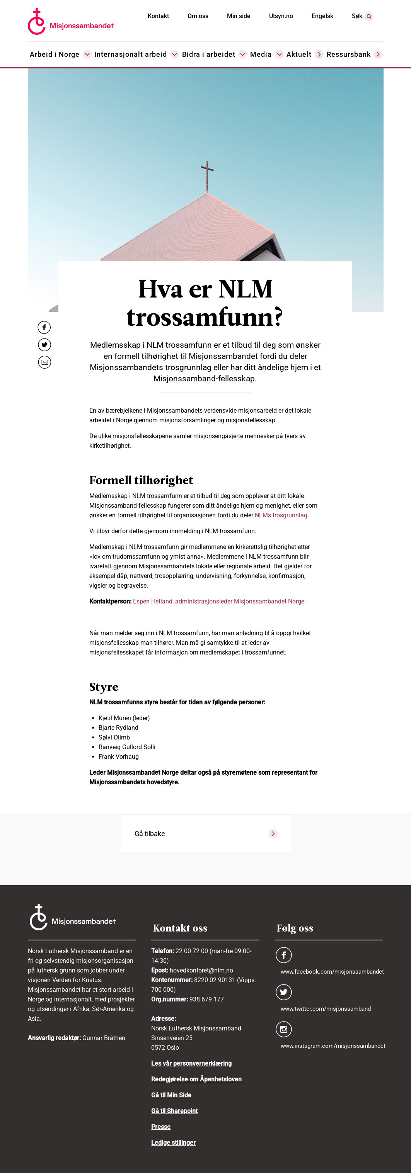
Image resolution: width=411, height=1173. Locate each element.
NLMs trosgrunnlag (281, 515)
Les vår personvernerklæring (191, 1063)
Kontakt (158, 16)
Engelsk (322, 16)
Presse (161, 1126)
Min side (239, 16)
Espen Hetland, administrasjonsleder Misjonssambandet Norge (218, 601)
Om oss (198, 16)
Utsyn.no (281, 16)
